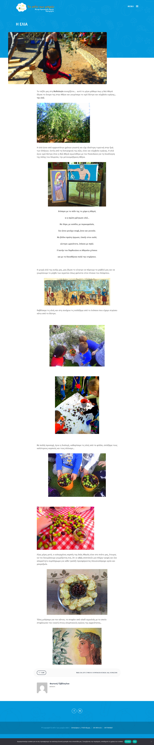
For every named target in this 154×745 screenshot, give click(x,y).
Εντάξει (127, 741)
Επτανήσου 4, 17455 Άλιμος (81, 728)
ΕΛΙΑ (81, 672)
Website (52, 686)
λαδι (108, 672)
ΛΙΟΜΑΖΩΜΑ (113, 672)
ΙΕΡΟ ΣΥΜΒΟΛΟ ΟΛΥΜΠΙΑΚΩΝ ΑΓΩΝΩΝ (94, 672)
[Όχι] (151, 741)
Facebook (74, 711)
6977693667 (108, 728)
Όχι (135, 741)
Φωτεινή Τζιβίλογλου (59, 683)
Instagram (80, 711)
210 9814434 (97, 728)
